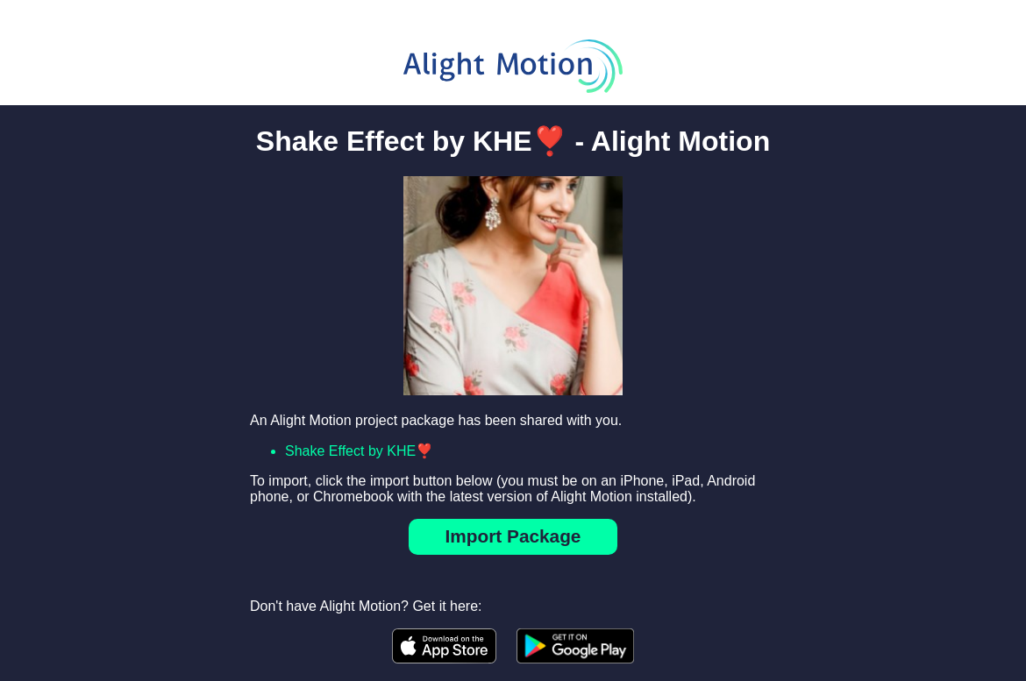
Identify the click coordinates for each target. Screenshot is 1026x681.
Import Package (513, 536)
